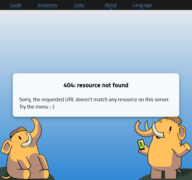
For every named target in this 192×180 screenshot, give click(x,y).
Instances (47, 5)
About (111, 5)
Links (79, 5)
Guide (16, 5)
